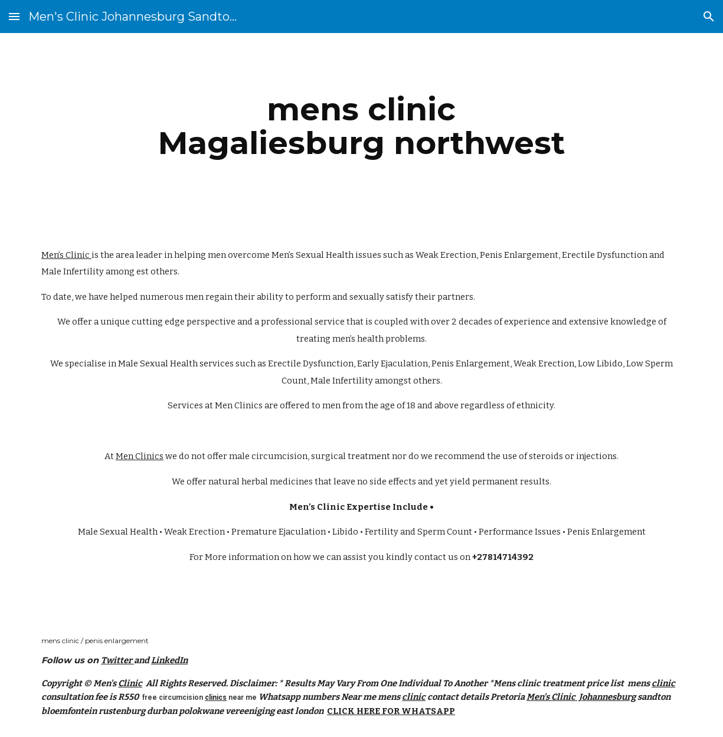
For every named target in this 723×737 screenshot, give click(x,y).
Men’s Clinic (66, 255)
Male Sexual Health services (176, 363)
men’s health (358, 338)
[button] (14, 16)
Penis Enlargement (519, 255)
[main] (361, 126)
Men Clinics (239, 405)
